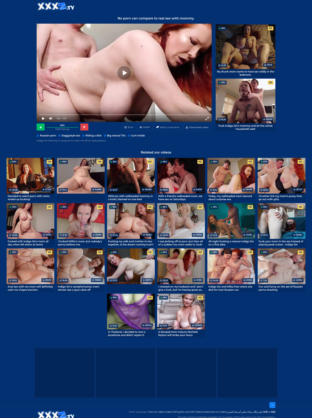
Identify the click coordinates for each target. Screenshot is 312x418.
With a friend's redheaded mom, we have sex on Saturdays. (180, 198)
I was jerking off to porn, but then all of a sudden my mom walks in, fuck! (180, 243)
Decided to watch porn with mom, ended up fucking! (29, 198)
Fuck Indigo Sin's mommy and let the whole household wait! (245, 127)
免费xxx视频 (269, 411)
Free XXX (157, 5)
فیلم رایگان (258, 411)
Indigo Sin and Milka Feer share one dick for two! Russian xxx (230, 288)
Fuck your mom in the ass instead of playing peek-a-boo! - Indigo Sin (281, 243)
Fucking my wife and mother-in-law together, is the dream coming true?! (130, 243)
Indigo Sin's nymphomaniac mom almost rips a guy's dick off (78, 288)
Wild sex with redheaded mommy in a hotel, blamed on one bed (130, 198)
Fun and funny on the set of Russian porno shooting (281, 288)
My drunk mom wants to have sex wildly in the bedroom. (245, 73)
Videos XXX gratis (174, 411)
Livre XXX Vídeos (194, 411)
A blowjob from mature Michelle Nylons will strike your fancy (178, 333)
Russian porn (48, 135)
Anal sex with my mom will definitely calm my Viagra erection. (30, 288)
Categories (113, 5)
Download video (199, 127)
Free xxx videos (156, 411)
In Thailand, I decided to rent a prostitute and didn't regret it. (126, 333)
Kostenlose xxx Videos (215, 411)
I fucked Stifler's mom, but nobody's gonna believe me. (80, 243)
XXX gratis (176, 5)
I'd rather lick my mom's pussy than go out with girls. (280, 198)
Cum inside (138, 135)
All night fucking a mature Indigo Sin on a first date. (231, 243)
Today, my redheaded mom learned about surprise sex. (230, 198)
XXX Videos (136, 5)
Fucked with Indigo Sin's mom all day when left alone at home (28, 243)
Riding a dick (94, 135)
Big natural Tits (116, 135)
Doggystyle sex (70, 135)
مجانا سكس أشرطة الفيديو (240, 411)
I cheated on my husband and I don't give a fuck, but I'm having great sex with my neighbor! (180, 288)
